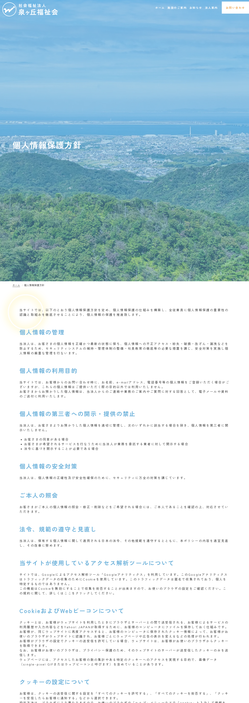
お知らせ (180, 7)
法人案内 (200, 7)
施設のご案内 (156, 7)
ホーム (134, 7)
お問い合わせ (231, 7)
